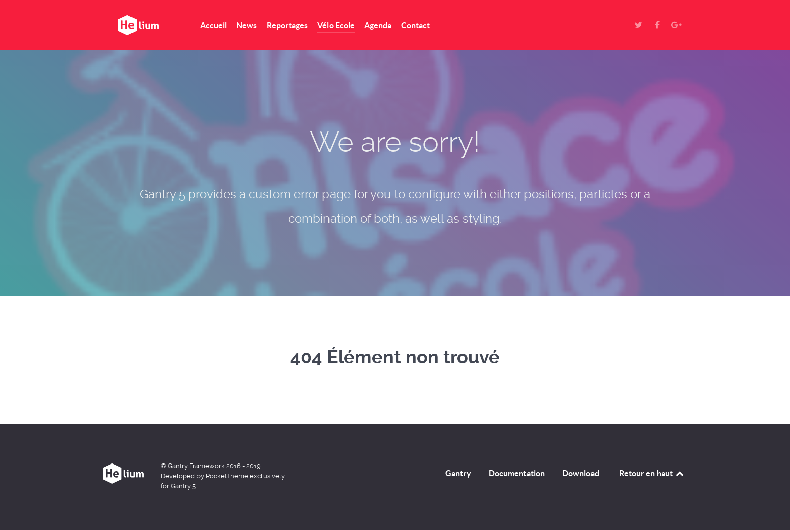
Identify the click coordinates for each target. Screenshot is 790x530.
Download (580, 473)
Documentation (517, 473)
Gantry (458, 473)
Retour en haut (652, 473)
